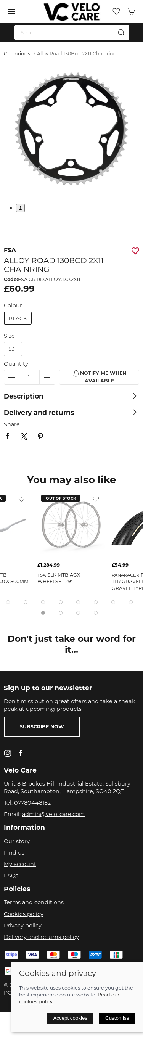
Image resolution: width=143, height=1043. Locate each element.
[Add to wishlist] (22, 499)
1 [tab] (20, 208)
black (17, 318)
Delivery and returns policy (41, 937)
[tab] (8, 602)
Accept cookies (70, 1018)
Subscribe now (42, 727)
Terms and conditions (34, 902)
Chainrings (17, 53)
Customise (117, 1018)
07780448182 (32, 802)
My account (20, 864)
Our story (17, 841)
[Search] (71, 32)
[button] (11, 11)
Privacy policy (23, 925)
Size (9, 336)
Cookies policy (23, 914)
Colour (13, 305)
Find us (14, 852)
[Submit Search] (121, 32)
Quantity (16, 363)
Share (12, 424)
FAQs (11, 875)
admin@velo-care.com (53, 814)
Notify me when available (99, 377)
